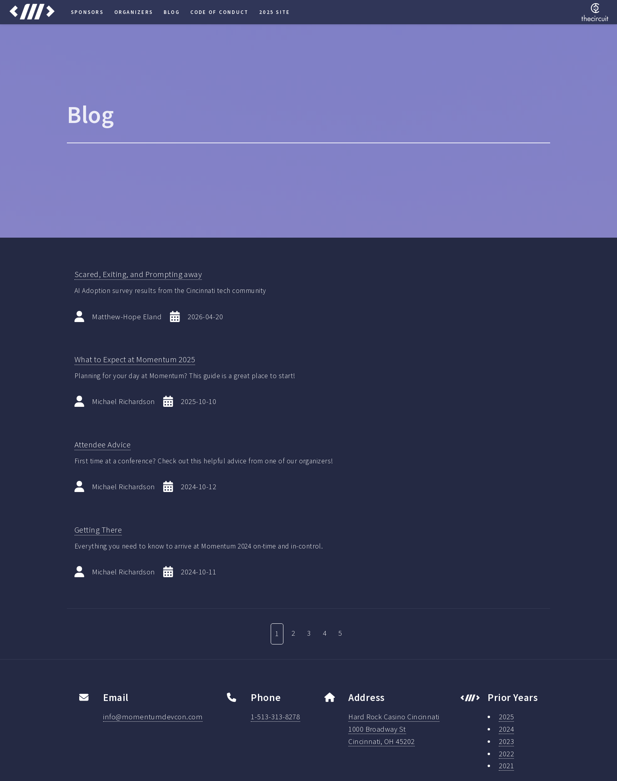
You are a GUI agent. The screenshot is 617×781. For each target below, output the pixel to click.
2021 (506, 765)
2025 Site (274, 12)
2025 (506, 716)
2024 (506, 729)
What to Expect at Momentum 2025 (134, 359)
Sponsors (87, 12)
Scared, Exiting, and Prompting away (138, 274)
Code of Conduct (219, 12)
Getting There (98, 530)
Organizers (133, 12)
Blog (172, 12)
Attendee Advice (102, 444)
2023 (506, 741)
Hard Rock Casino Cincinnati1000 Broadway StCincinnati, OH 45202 (393, 729)
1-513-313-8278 (275, 716)
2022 (506, 753)
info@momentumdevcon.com (153, 716)
